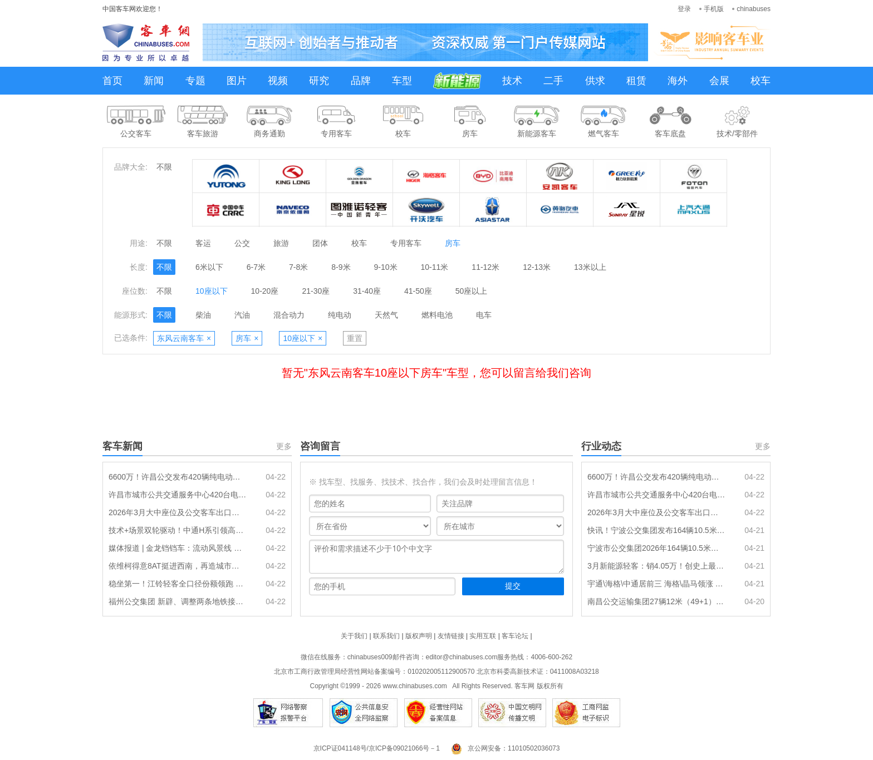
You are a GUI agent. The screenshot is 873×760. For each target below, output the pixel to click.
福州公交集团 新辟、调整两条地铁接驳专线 (178, 601)
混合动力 (289, 314)
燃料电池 (437, 314)
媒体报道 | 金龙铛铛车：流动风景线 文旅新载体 (178, 548)
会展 (719, 80)
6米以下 (209, 267)
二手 (553, 80)
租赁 (636, 80)
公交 (242, 243)
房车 (452, 243)
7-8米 (298, 267)
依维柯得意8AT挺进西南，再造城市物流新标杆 (178, 565)
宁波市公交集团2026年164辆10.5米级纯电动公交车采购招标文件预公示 (656, 548)
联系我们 (386, 636)
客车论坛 (515, 636)
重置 (354, 338)
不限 (164, 166)
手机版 (714, 9)
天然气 (386, 314)
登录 (684, 9)
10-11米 (435, 267)
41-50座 (418, 291)
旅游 (281, 243)
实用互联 (482, 636)
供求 (595, 80)
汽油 (242, 314)
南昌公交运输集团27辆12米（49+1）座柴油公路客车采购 (656, 601)
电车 (484, 314)
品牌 (361, 80)
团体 (320, 243)
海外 (678, 80)
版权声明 (418, 636)
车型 (402, 80)
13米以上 (590, 267)
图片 (237, 80)
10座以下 (211, 291)
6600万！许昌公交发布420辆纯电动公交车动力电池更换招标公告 (178, 476)
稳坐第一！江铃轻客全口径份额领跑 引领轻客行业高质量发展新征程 (178, 583)
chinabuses (754, 9)
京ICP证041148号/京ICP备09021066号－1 (376, 748)
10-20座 (265, 291)
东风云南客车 (184, 338)
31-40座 (367, 291)
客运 (203, 243)
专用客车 (405, 243)
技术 (512, 80)
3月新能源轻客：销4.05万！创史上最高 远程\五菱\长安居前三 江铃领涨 (656, 565)
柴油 (203, 314)
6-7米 (256, 267)
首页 (112, 80)
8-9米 (340, 267)
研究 (319, 80)
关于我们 (354, 636)
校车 (761, 80)
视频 (278, 80)
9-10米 (386, 267)
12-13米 (537, 267)
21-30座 (316, 291)
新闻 (154, 80)
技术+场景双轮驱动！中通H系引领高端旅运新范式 (178, 530)
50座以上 (471, 291)
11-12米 (485, 267)
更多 (284, 446)
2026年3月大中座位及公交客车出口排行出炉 (178, 512)
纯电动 (339, 314)
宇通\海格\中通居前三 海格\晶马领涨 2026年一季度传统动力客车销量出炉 (656, 583)
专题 (195, 80)
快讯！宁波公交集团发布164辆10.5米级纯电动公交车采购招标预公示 (656, 530)
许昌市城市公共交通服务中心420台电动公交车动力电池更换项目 (178, 494)
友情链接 (451, 636)
